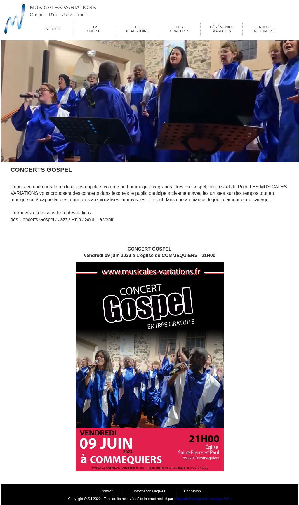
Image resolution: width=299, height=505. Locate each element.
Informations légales (149, 491)
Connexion (192, 491)
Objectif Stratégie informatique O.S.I (203, 499)
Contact (106, 491)
